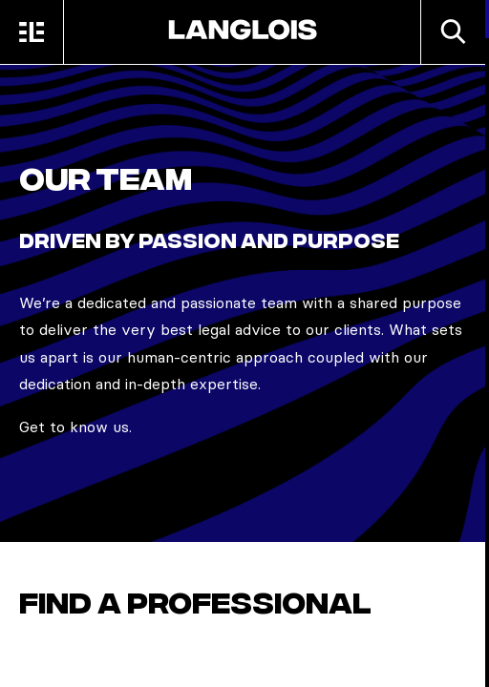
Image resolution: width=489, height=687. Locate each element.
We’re (42, 302)
